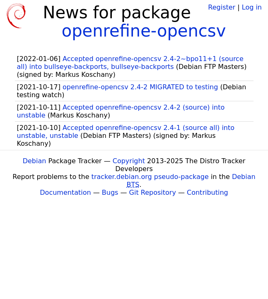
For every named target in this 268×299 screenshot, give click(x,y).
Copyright (129, 161)
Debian (34, 161)
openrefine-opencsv (144, 30)
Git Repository (152, 192)
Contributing (207, 192)
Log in (252, 7)
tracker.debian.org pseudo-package (150, 177)
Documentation (65, 192)
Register (221, 7)
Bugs (110, 192)
